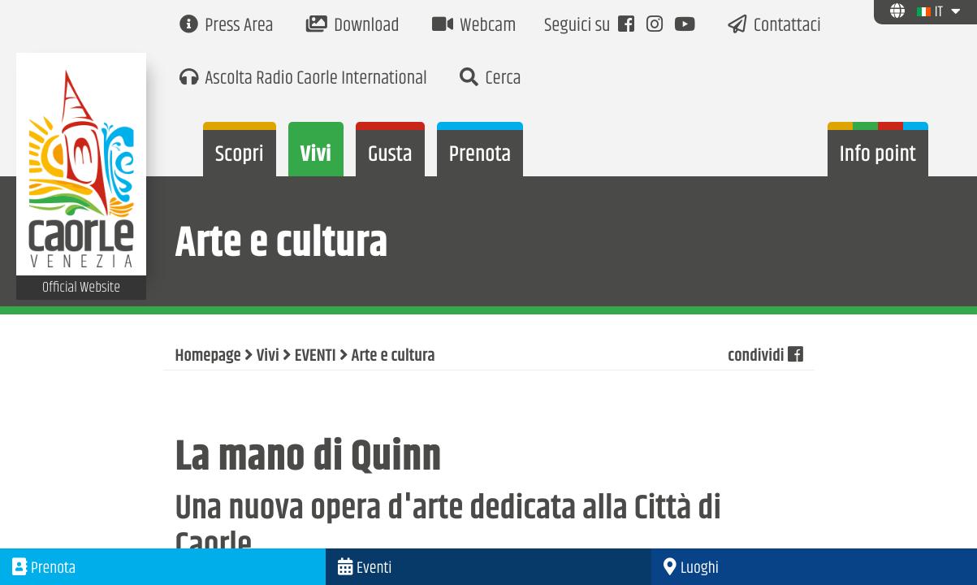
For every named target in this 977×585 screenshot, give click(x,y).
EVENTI (315, 357)
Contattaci (774, 26)
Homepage (208, 357)
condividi (765, 357)
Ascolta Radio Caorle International (303, 79)
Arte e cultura (393, 357)
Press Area (226, 26)
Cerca (490, 79)
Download (353, 26)
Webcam (474, 26)
